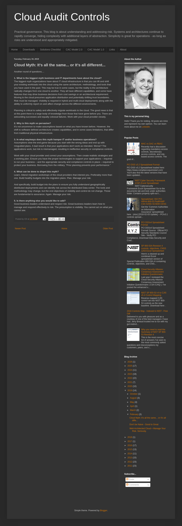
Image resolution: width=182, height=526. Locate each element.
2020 (130, 386)
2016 (130, 445)
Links (112, 49)
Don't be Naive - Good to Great (144, 424)
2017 (130, 441)
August (133, 398)
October (134, 394)
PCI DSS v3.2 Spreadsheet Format (143, 164)
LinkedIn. (146, 127)
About (123, 49)
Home (14, 49)
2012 (130, 462)
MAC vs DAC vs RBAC (152, 144)
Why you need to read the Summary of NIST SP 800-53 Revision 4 (153, 332)
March (133, 410)
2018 (130, 437)
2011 (130, 466)
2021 (130, 382)
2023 (130, 374)
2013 (130, 457)
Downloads (29, 49)
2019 (130, 390)
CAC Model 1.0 (96, 49)
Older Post (108, 228)
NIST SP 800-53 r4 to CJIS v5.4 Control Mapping (153, 294)
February (134, 414)
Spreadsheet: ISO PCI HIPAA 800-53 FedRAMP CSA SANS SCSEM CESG (153, 201)
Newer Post (20, 228)
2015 (130, 449)
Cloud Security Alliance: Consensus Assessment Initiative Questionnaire (152, 272)
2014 (130, 453)
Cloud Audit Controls (62, 17)
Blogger (103, 510)
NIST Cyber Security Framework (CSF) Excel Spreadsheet (150, 181)
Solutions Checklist (50, 49)
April (132, 406)
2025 (130, 366)
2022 (130, 378)
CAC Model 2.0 (74, 49)
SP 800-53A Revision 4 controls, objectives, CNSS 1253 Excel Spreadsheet (153, 248)
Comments (132, 485)
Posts (130, 479)
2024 (130, 370)
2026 (130, 362)
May (132, 402)
